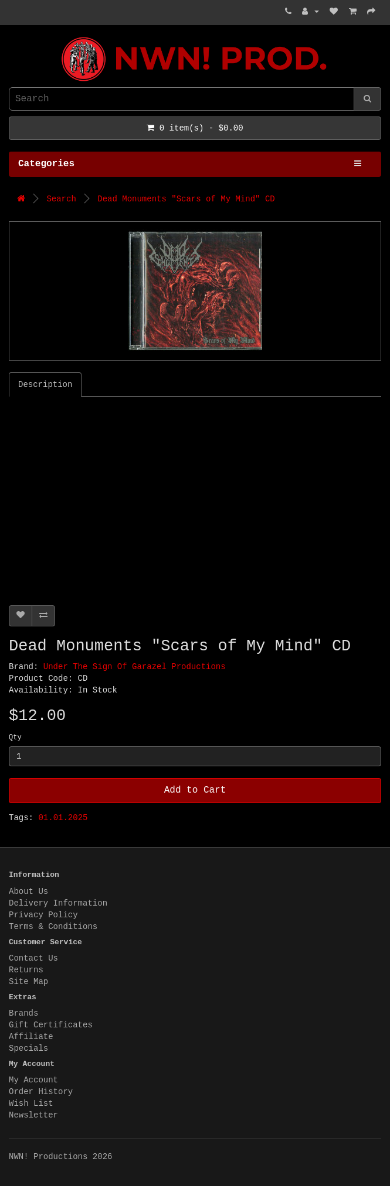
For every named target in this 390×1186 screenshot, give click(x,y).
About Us (28, 891)
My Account (33, 1080)
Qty (15, 737)
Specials (28, 1048)
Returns (26, 970)
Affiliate (31, 1036)
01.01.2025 (62, 817)
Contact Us (33, 958)
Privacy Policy (43, 915)
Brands (23, 1013)
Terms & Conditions (53, 926)
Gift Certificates (51, 1025)
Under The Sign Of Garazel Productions (134, 666)
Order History (41, 1091)
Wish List (31, 1103)
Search (61, 199)
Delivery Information (58, 903)
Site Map (28, 981)
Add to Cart (195, 790)
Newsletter (33, 1115)
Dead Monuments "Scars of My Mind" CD (185, 199)
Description (45, 384)
